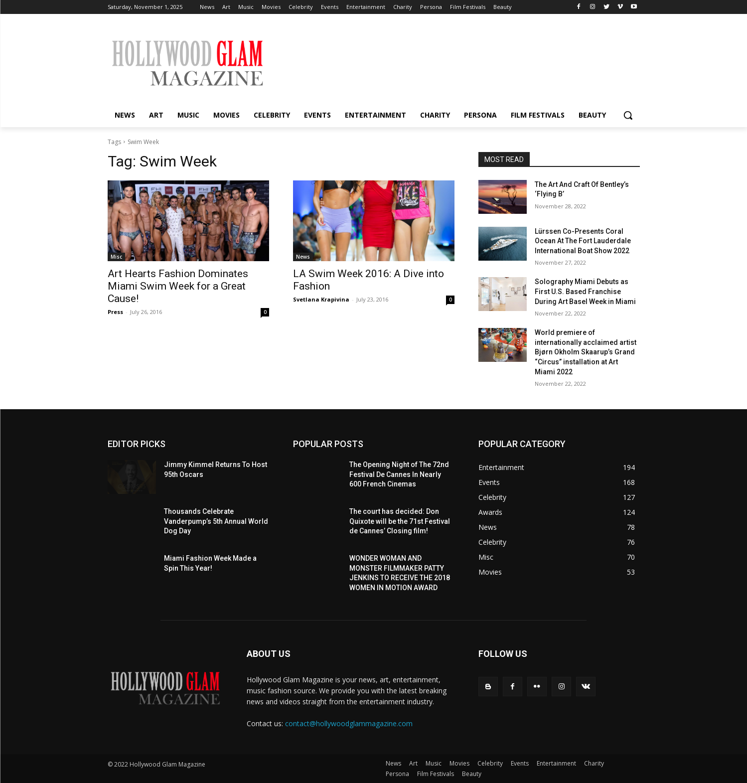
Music (434, 763)
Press (115, 311)
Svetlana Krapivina (321, 299)
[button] (628, 115)
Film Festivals (435, 774)
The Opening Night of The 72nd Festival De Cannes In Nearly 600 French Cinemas (399, 474)
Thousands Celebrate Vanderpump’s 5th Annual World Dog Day (216, 521)
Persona (397, 774)
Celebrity (490, 763)
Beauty (471, 774)
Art (413, 763)
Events (520, 763)
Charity (594, 763)
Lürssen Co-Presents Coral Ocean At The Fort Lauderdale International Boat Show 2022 (583, 241)
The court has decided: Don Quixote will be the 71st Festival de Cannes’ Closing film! (399, 521)
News (303, 256)
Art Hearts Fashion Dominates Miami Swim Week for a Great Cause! (178, 286)
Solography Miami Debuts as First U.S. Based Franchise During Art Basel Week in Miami (585, 291)
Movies (459, 763)
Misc (116, 256)
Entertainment (556, 763)
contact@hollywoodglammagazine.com (349, 723)
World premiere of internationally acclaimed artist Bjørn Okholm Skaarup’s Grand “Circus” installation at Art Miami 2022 (585, 351)
